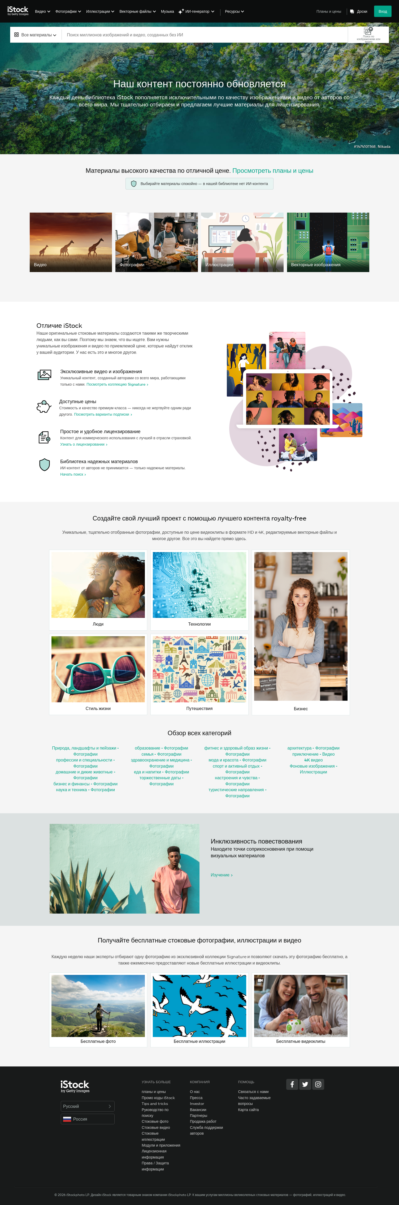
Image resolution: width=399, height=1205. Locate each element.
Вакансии (198, 1109)
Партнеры (198, 1115)
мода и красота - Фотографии (237, 759)
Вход (383, 11)
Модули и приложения (161, 1145)
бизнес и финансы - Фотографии (85, 783)
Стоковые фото (155, 1121)
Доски (362, 11)
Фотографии (66, 11)
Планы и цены (328, 11)
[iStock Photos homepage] (19, 11)
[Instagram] (318, 1084)
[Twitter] (305, 1084)
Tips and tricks (155, 1103)
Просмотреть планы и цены (272, 170)
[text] (205, 34)
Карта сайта (248, 1109)
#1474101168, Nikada (372, 146)
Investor (197, 1103)
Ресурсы (232, 11)
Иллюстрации (98, 11)
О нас (195, 1091)
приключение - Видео (313, 753)
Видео (40, 11)
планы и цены (154, 1091)
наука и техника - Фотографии (85, 789)
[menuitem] (42, 15)
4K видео (313, 759)
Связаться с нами (253, 1091)
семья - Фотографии (161, 753)
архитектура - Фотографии (314, 747)
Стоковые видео (156, 1127)
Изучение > (222, 874)
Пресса (196, 1097)
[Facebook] (292, 1084)
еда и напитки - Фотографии (161, 771)
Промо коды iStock (158, 1097)
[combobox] (36, 34)
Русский (87, 1106)
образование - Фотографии (161, 747)
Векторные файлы (135, 11)
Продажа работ (203, 1121)
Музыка (167, 11)
